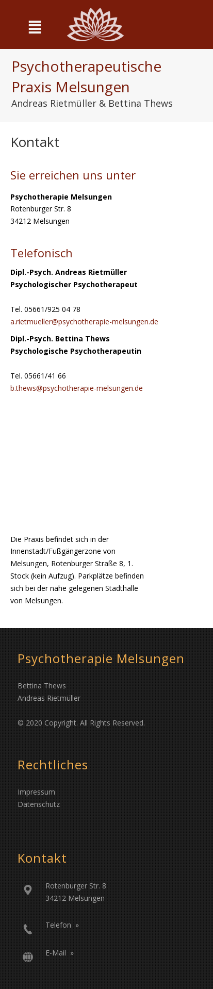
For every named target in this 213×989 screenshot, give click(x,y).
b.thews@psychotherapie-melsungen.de (76, 388)
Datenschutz (39, 804)
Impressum (36, 792)
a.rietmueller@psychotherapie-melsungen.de (84, 321)
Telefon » (62, 925)
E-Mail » (59, 953)
